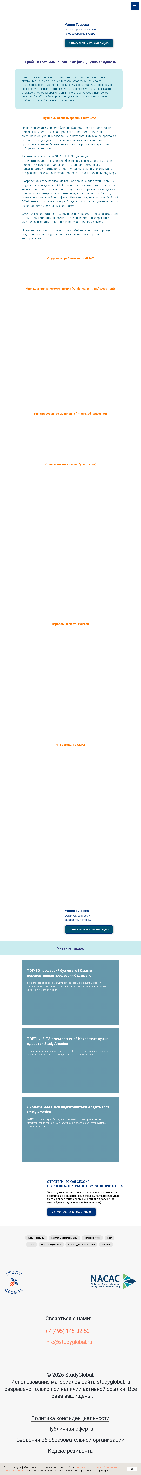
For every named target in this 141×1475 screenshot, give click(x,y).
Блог (111, 1238)
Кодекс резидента (70, 1452)
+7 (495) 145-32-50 (67, 1332)
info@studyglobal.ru (68, 1343)
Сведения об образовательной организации (70, 1441)
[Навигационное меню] (134, 6)
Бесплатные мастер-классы (64, 1238)
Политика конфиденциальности (70, 1419)
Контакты (107, 1245)
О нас (30, 1245)
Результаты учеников (51, 1245)
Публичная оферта (70, 1430)
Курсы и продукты (35, 1238)
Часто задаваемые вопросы (81, 1245)
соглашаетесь (83, 1467)
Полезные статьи (93, 1238)
